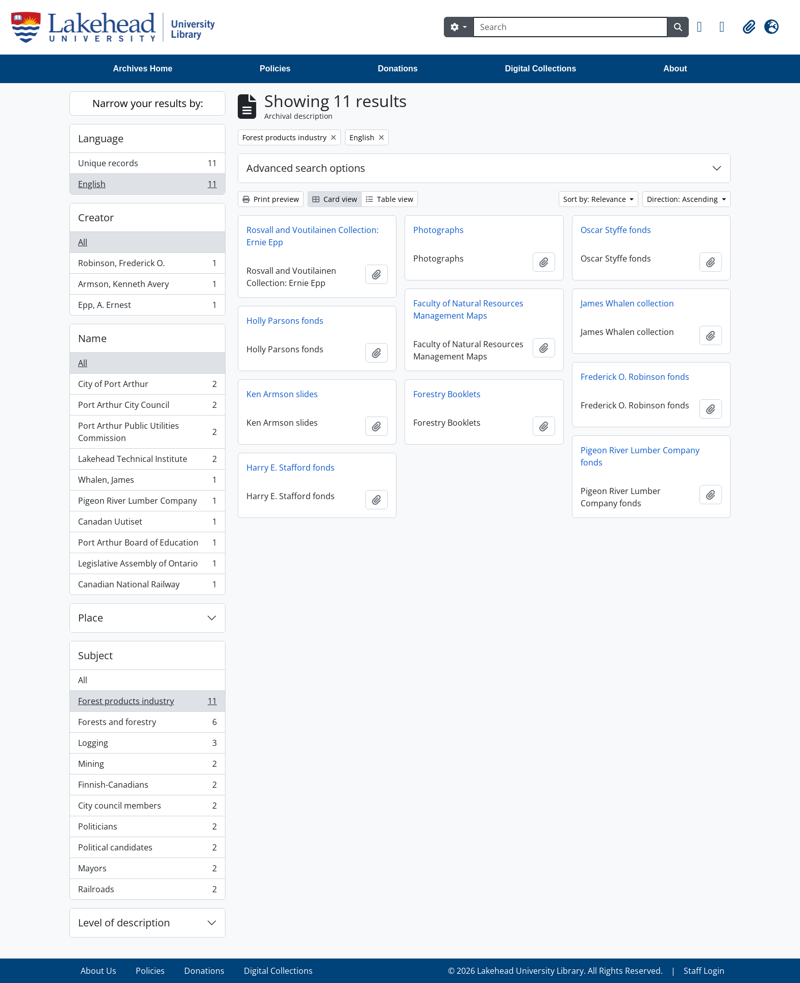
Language (100, 138)
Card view (334, 199)
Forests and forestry (147, 724)
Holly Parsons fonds (284, 320)
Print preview (270, 199)
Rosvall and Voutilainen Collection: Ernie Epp (312, 236)
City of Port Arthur (147, 386)
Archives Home (143, 68)
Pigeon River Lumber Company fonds (640, 456)
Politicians (147, 828)
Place (90, 618)
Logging (147, 745)
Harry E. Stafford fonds (290, 467)
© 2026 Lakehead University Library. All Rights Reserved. (555, 970)
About (675, 68)
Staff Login (704, 970)
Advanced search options (305, 168)
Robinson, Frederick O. (147, 265)
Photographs (438, 230)
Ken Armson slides (282, 394)
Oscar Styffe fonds (616, 230)
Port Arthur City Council (147, 407)
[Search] (570, 27)
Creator (96, 217)
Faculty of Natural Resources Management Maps (468, 309)
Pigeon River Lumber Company (147, 503)
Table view (389, 199)
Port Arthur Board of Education (147, 544)
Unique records (147, 165)
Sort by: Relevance (595, 199)
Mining (147, 766)
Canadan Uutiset (147, 523)
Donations (397, 68)
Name (92, 338)
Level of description (124, 922)
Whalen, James (147, 482)
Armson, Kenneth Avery (147, 286)
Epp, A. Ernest (147, 307)
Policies (275, 68)
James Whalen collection (627, 303)
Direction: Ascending (683, 199)
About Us (98, 970)
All (82, 242)
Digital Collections (541, 68)
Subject (95, 655)
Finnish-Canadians (147, 787)
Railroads (147, 891)
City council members (147, 807)
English (147, 186)
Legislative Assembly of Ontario (147, 565)
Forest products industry (147, 703)
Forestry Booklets (447, 394)
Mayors (147, 870)
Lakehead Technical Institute (147, 461)
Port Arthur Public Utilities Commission (147, 432)
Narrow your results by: (147, 103)
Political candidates (147, 849)
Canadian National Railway (147, 586)
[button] (704, 27)
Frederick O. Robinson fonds (635, 376)
